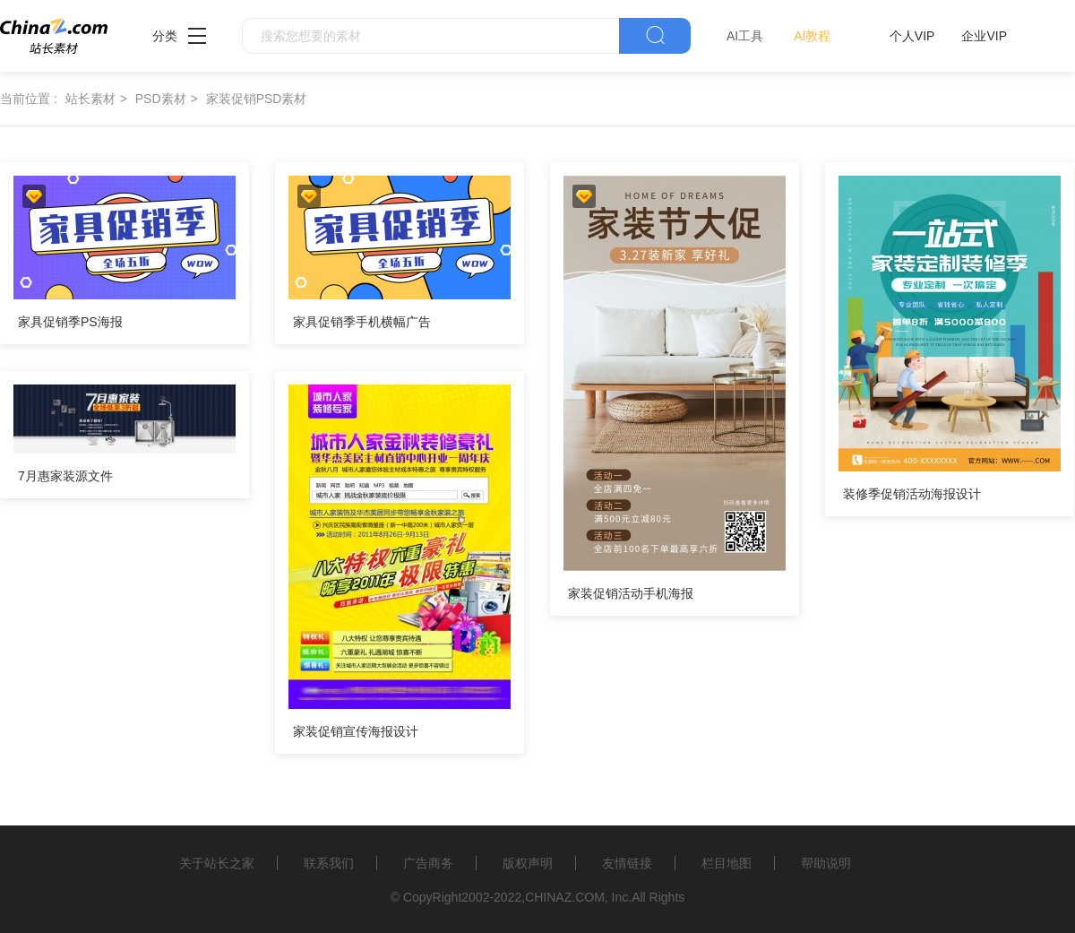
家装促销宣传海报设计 (355, 731)
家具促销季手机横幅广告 (362, 322)
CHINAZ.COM (565, 897)
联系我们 (329, 863)
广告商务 (428, 863)
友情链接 (627, 863)
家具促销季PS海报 (70, 322)
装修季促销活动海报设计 (912, 494)
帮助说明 (826, 863)
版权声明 (528, 863)
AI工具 (745, 36)
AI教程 (812, 36)
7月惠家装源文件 (65, 476)
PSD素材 (160, 98)
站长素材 (90, 98)
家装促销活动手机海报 (630, 593)
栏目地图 (726, 863)
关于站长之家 (216, 863)
